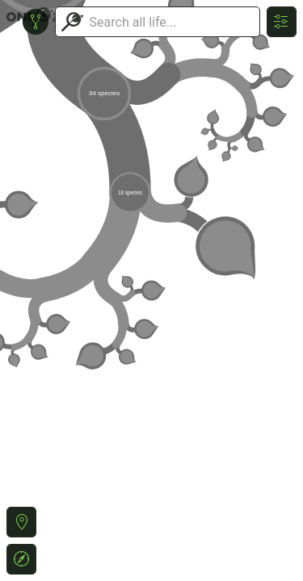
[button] (21, 522)
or (151, 290)
